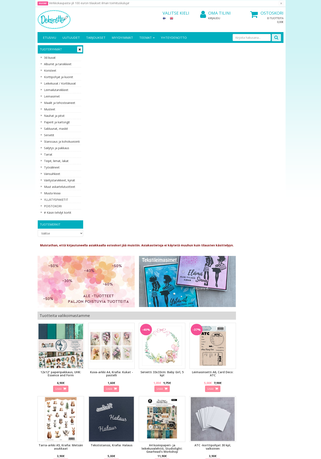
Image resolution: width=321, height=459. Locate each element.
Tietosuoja (83, 376)
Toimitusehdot (85, 382)
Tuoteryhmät (51, 49)
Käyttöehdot (84, 389)
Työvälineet (52, 167)
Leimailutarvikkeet (56, 90)
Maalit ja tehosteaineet (59, 103)
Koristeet (50, 70)
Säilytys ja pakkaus (56, 148)
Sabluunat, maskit (56, 129)
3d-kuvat (50, 58)
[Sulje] (281, 3)
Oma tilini (215, 13)
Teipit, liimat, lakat (56, 161)
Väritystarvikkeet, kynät (59, 180)
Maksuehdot (84, 395)
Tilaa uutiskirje (114, 350)
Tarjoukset (95, 37)
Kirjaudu (214, 18)
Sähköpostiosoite (115, 334)
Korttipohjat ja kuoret (58, 77)
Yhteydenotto (174, 37)
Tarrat (48, 154)
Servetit (49, 135)
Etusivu (49, 37)
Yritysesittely (46, 376)
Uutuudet (71, 37)
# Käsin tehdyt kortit (57, 213)
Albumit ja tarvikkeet (57, 64)
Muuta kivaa (52, 193)
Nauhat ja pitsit (54, 116)
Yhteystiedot (46, 382)
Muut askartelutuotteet (59, 187)
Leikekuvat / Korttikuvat (60, 83)
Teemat (147, 37)
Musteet (49, 109)
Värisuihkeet (52, 174)
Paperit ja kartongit (57, 122)
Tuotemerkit (50, 224)
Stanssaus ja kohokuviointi (62, 141)
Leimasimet (52, 96)
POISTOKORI (53, 206)
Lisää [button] (108, 191)
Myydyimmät (122, 37)
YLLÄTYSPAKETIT (56, 200)
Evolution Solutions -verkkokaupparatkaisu (257, 453)
